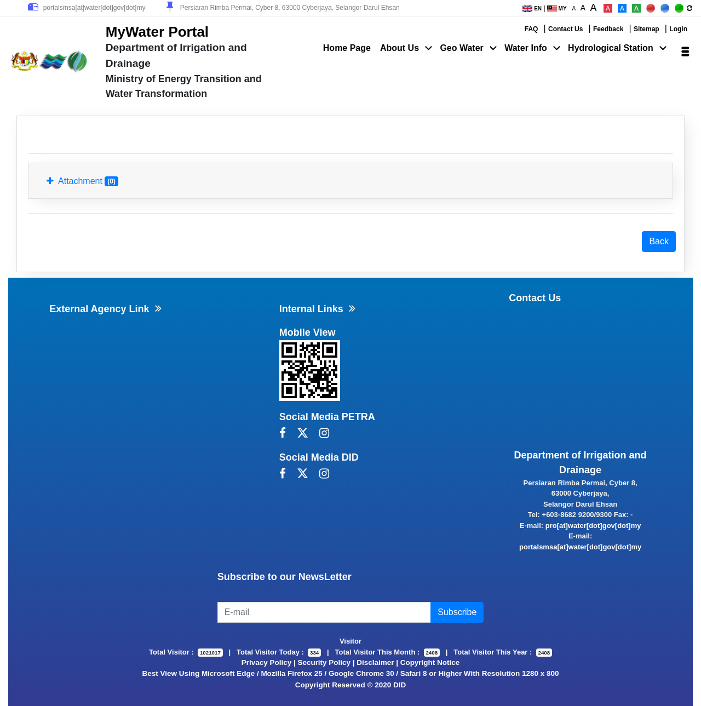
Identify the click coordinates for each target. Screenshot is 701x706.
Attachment (82, 181)
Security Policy (323, 662)
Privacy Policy (266, 662)
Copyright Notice (430, 662)
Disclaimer (375, 662)
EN (532, 8)
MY (557, 8)
